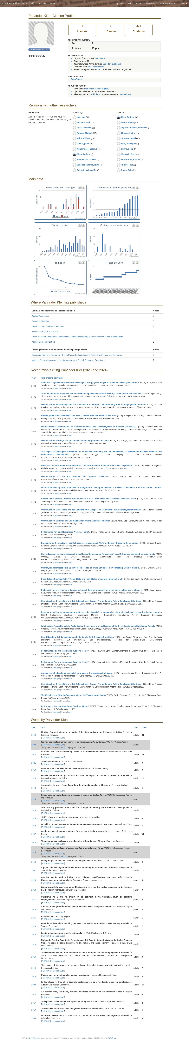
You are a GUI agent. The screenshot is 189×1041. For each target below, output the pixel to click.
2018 (33, 754)
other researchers (95, 67)
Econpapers (56, 388)
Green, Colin (127, 170)
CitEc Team (112, 1038)
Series (53, 3)
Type (137, 727)
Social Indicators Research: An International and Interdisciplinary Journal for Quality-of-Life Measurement (77, 337)
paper (70, 388)
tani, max (81, 117)
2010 (33, 735)
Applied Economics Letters (43, 342)
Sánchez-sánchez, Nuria (88, 165)
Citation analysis (57, 738)
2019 (33, 826)
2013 (33, 799)
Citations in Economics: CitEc (18, 3)
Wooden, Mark (83, 122)
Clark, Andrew (83, 154)
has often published (111, 64)
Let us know (125, 94)
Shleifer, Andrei (128, 133)
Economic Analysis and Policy (45, 331)
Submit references (168, 3)
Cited (145, 727)
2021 (33, 763)
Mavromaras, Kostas (86, 159)
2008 (33, 745)
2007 (33, 834)
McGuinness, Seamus (87, 149)
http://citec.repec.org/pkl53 (96, 89)
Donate (138, 3)
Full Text (45, 738)
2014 (33, 778)
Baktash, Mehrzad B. (86, 170)
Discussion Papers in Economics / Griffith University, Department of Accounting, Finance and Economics (77, 355)
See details (100, 58)
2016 (33, 788)
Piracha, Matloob (85, 133)
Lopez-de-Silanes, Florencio (134, 128)
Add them (95, 94)
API (129, 3)
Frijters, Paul (127, 165)
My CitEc (119, 3)
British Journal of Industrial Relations (48, 326)
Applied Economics (40, 316)
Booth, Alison (127, 122)
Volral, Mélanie (83, 138)
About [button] (183, 3)
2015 (33, 944)
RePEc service (34, 1038)
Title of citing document (53, 378)
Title (44, 727)
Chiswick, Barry (128, 154)
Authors (42, 3)
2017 (33, 900)
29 (99, 69)
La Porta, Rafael (128, 138)
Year (34, 378)
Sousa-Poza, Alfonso (130, 159)
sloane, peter (83, 143)
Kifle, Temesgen (128, 143)
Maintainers (151, 3)
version (64, 747)
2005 (33, 1018)
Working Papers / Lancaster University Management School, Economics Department (68, 360)
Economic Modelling (40, 321)
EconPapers (76, 79)
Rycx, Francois (84, 128)
